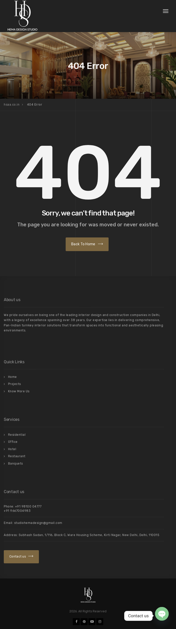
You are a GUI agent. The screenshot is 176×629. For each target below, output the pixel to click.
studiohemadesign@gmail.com (38, 523)
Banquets (15, 463)
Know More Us (19, 391)
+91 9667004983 (17, 511)
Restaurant (17, 456)
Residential (17, 435)
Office (13, 442)
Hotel (12, 449)
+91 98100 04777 (28, 506)
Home (12, 377)
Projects (14, 384)
